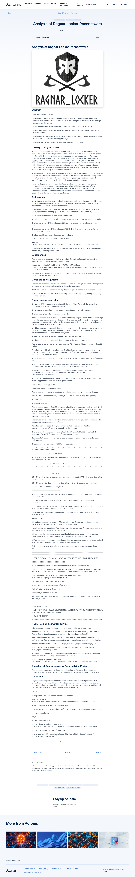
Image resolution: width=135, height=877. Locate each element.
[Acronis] (74, 13)
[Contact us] (112, 5)
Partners (54, 3)
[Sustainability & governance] (32, 872)
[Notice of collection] (72, 869)
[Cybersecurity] (42, 785)
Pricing (46, 3)
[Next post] (99, 752)
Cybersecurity (59, 20)
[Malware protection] (90, 785)
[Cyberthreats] (59, 788)
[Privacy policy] (43, 869)
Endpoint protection (73, 20)
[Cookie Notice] (56, 869)
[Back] (9, 13)
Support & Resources (64, 4)
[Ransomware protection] (58, 785)
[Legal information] (29, 869)
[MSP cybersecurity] (73, 788)
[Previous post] (37, 752)
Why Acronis (80, 4)
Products (28, 3)
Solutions (37, 3)
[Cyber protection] (75, 785)
